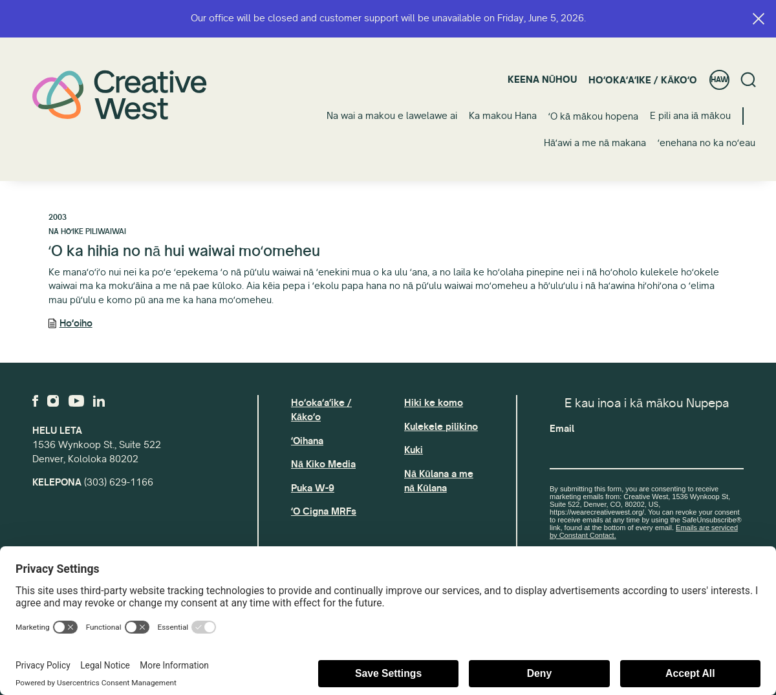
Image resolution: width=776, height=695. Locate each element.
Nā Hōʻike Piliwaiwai (87, 232)
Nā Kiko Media (323, 464)
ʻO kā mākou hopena (593, 116)
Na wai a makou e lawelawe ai (392, 116)
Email (562, 428)
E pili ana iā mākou (690, 116)
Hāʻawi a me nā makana (595, 143)
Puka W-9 (312, 488)
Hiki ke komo (433, 403)
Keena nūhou (542, 79)
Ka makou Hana (503, 116)
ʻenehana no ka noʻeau (706, 143)
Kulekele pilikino (441, 427)
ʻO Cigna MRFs (323, 511)
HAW (719, 80)
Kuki (413, 450)
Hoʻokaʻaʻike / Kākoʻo (642, 80)
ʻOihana (307, 441)
